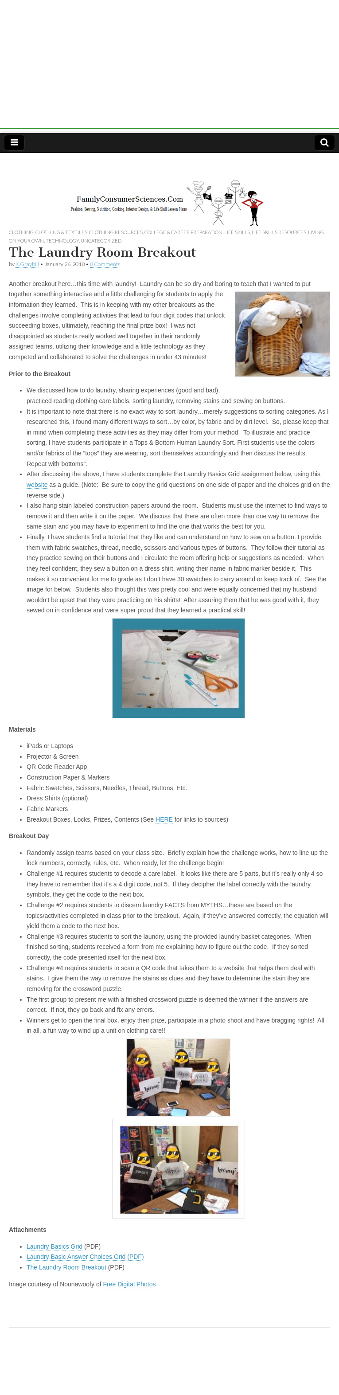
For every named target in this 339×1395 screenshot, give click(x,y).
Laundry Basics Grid (54, 1246)
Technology (62, 240)
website (37, 484)
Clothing (21, 232)
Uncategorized (101, 240)
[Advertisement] (169, 66)
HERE (164, 819)
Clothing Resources (116, 232)
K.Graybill (27, 264)
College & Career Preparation (183, 232)
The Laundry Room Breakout (66, 1267)
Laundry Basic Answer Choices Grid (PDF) (85, 1256)
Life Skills (237, 232)
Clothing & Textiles (61, 232)
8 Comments (105, 264)
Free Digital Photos (129, 1284)
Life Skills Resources (279, 232)
